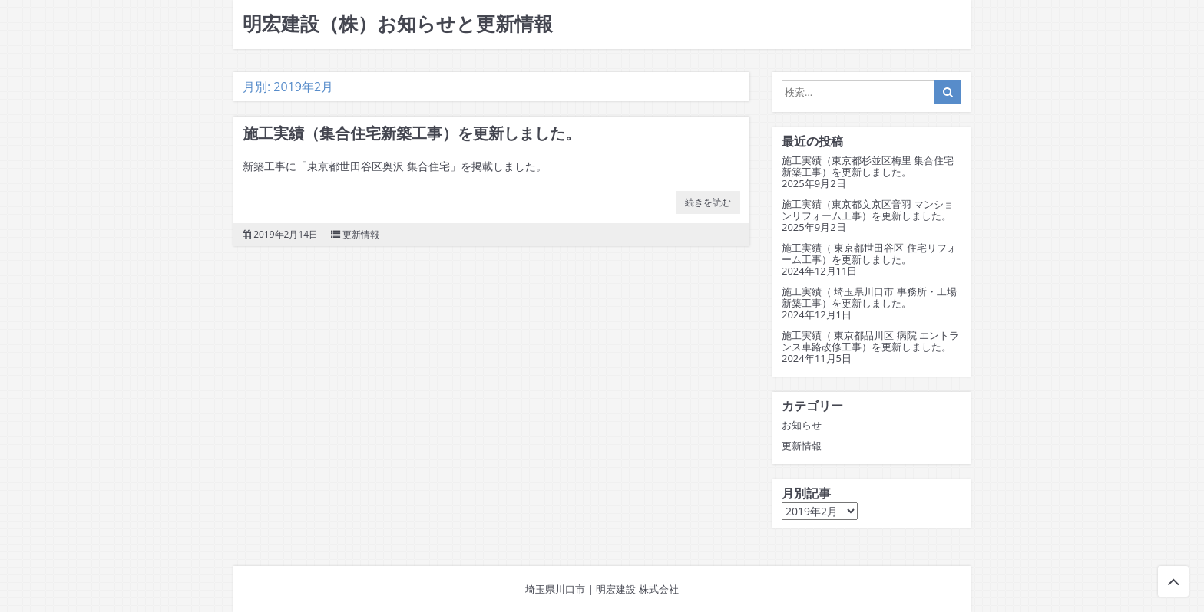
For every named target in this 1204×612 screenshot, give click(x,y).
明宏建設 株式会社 (637, 589)
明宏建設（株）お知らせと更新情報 (398, 24)
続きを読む (708, 202)
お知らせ (802, 425)
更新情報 (360, 234)
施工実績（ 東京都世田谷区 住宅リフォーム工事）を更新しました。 (869, 253)
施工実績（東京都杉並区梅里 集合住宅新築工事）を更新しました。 (868, 166)
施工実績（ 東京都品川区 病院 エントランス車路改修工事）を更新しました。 (870, 341)
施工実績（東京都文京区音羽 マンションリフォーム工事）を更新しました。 (868, 210)
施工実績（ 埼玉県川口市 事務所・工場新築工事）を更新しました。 (869, 297)
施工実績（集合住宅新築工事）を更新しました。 (411, 133)
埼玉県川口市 (555, 589)
